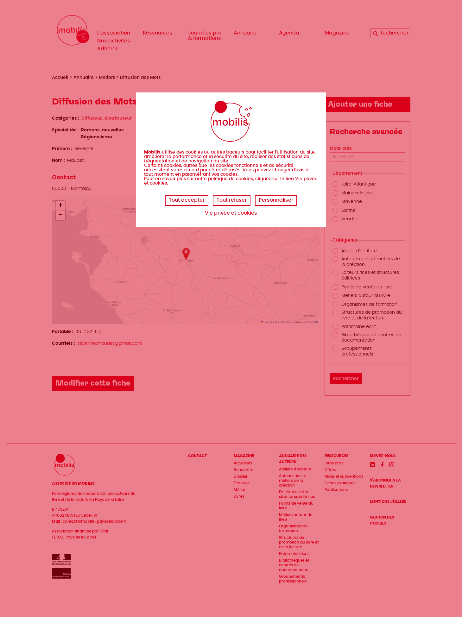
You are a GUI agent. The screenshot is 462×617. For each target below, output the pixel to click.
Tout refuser (232, 200)
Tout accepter (187, 200)
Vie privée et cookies (231, 213)
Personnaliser (276, 200)
